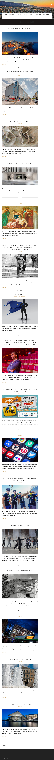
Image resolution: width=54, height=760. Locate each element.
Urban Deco (38, 14)
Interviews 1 (19, 290)
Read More (4, 64)
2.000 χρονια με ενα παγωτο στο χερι (20, 570)
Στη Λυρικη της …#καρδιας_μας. (20, 705)
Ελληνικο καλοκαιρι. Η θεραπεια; (20, 28)
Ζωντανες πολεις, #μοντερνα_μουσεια (20, 163)
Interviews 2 (19, 14)
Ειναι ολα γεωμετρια (19, 202)
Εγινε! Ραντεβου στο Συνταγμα (20, 660)
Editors (25, 14)
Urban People (46, 14)
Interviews (11, 14)
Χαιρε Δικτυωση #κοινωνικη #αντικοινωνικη (20, 434)
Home (6, 14)
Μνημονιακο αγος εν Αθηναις (20, 122)
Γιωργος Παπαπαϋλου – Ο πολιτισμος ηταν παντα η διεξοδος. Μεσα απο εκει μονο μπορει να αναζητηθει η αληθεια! (20, 248)
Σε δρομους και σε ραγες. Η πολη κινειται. (20, 615)
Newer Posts (4, 745)
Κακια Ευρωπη (20, 295)
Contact (31, 17)
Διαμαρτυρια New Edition (19, 525)
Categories (23, 17)
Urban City (31, 14)
